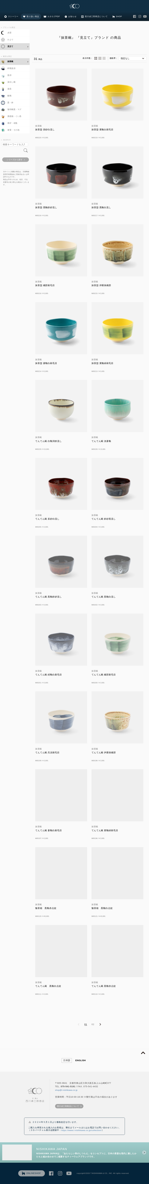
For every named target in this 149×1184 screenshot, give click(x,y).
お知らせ (72, 16)
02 (93, 1024)
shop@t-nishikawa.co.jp (66, 1090)
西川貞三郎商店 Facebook (134, 16)
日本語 (66, 1060)
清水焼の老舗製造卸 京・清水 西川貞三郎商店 (74, 6)
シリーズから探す (15, 159)
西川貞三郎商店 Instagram (140, 16)
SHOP (119, 16)
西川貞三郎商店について (96, 16)
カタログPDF (53, 16)
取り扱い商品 (33, 16)
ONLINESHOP (33, 1173)
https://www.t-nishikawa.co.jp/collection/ (81, 1130)
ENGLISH (80, 1060)
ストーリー (13, 16)
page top (143, 1053)
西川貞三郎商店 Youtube (145, 16)
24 (100, 58)
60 (104, 58)
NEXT (100, 1024)
